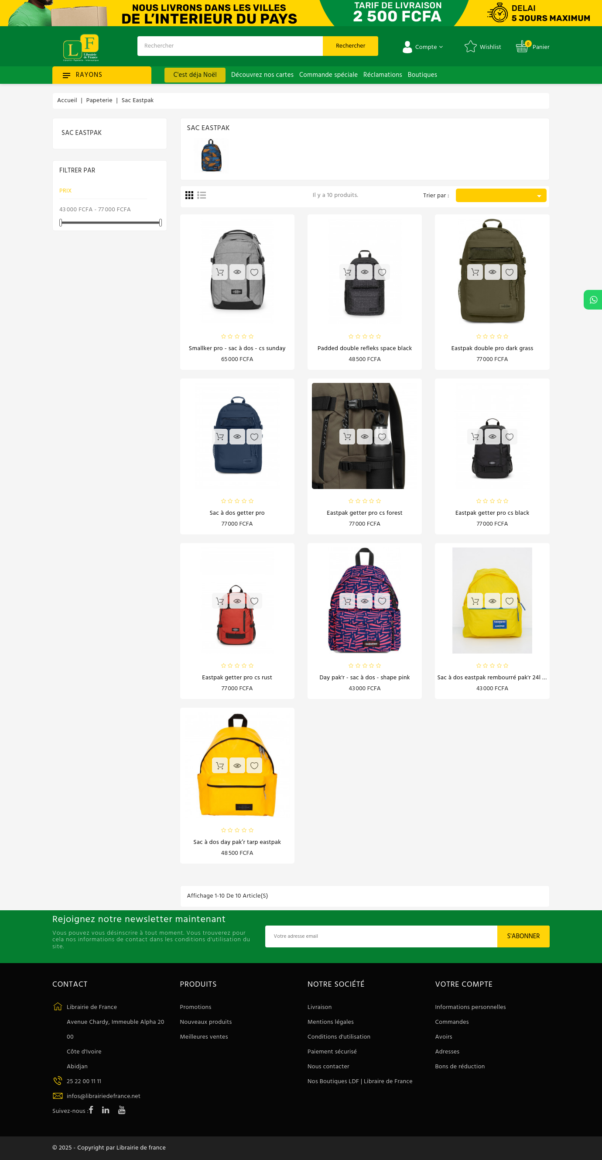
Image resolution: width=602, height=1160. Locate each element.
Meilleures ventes (204, 1037)
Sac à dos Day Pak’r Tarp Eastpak (237, 842)
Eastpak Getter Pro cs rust (237, 678)
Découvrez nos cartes (262, 75)
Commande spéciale (328, 75)
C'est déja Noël (195, 75)
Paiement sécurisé (332, 1052)
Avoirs (443, 1037)
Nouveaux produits (206, 1022)
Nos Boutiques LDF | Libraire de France (360, 1082)
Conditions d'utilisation (339, 1037)
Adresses (447, 1052)
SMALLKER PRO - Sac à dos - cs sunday (237, 349)
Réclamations (382, 75)
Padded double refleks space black (365, 349)
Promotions (196, 1007)
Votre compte (464, 985)
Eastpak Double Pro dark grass (493, 349)
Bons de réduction (460, 1067)
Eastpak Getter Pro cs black (492, 513)
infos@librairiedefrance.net (103, 1096)
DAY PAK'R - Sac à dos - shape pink (365, 678)
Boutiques (422, 75)
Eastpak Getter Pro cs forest (365, 513)
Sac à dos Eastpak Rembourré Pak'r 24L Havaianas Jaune (511, 678)
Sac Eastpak (82, 133)
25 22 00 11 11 (84, 1082)
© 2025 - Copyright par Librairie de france (109, 1148)
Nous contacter (328, 1067)
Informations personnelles (470, 1007)
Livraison (320, 1007)
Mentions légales (331, 1022)
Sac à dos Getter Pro (237, 513)
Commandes (452, 1022)
